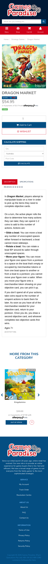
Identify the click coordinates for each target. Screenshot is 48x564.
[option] (20, 398)
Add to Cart (24, 125)
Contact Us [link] (24, 518)
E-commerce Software (27, 558)
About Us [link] (24, 507)
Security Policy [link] (24, 546)
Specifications (26, 182)
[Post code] (24, 158)
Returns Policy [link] (24, 541)
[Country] (24, 153)
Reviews (13, 187)
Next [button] (39, 395)
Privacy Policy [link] (24, 535)
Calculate (24, 163)
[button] (24, 131)
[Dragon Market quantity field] (24, 118)
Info (36, 106)
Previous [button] (2, 395)
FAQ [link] (24, 512)
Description (9, 182)
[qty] (24, 149)
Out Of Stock (16, 422)
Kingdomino (19, 402)
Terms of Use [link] (24, 530)
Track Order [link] (24, 490)
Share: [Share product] (9, 98)
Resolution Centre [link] (24, 495)
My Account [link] (24, 484)
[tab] (10, 182)
